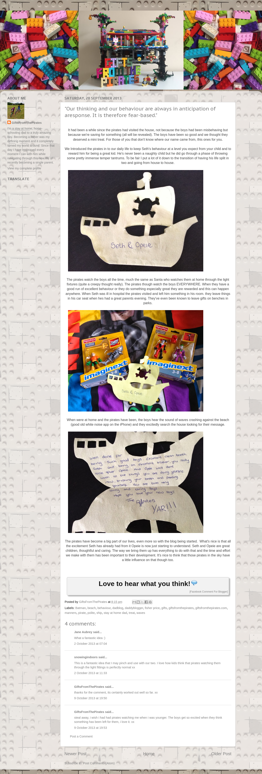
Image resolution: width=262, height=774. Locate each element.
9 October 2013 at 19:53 (90, 727)
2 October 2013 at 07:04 (90, 643)
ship (99, 613)
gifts (164, 608)
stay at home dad (115, 613)
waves (140, 613)
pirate (82, 613)
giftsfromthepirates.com (211, 608)
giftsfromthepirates (181, 608)
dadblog (117, 608)
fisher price (152, 608)
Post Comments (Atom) (99, 763)
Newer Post (75, 753)
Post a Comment (81, 736)
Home (149, 753)
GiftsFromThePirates (89, 686)
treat (132, 613)
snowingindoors (86, 657)
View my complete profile (24, 168)
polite (91, 613)
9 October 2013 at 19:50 (90, 698)
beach (91, 608)
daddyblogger (134, 608)
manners (70, 613)
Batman (80, 608)
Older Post (221, 753)
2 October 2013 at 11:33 (90, 673)
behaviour (104, 608)
